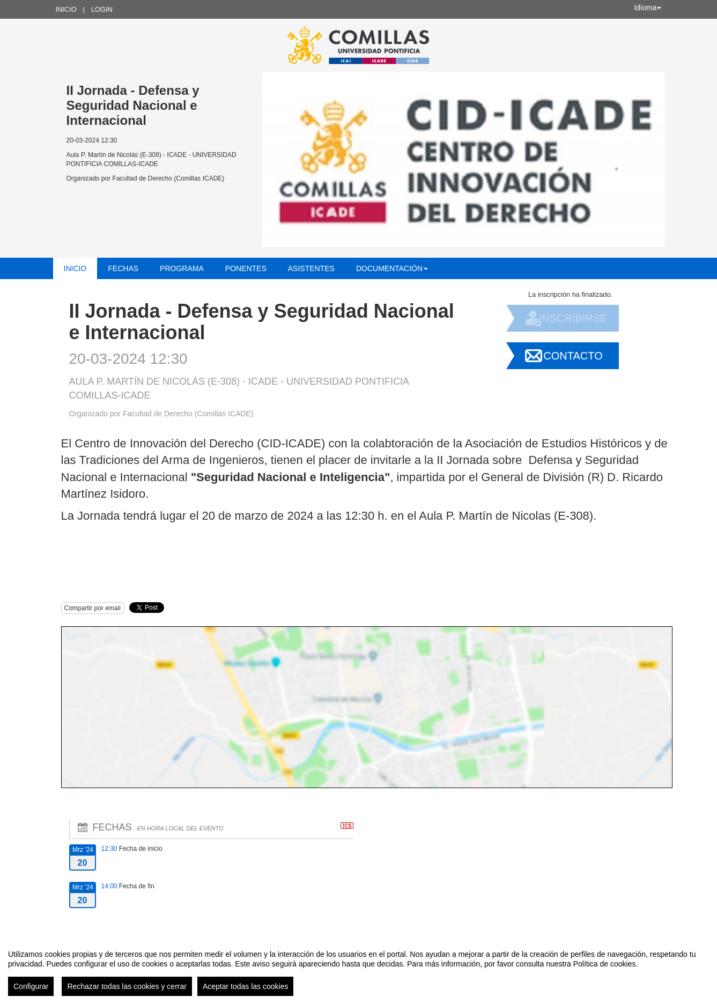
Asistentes (311, 268)
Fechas (123, 268)
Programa (182, 268)
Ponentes (246, 268)
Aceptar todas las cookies (246, 986)
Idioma (647, 7)
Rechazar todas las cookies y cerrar (127, 986)
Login (102, 9)
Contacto (572, 356)
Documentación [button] (392, 268)
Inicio (66, 9)
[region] (358, 968)
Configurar (30, 986)
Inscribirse (573, 318)
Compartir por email (92, 608)
